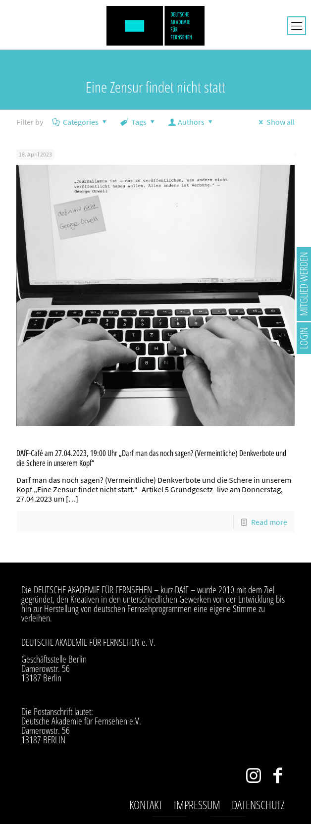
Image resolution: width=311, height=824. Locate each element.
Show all (275, 122)
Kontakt (145, 805)
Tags (138, 122)
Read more (269, 522)
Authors (191, 122)
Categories (80, 122)
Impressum (197, 805)
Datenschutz (258, 805)
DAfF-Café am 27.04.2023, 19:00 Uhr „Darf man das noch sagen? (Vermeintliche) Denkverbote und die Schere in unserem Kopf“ (151, 458)
